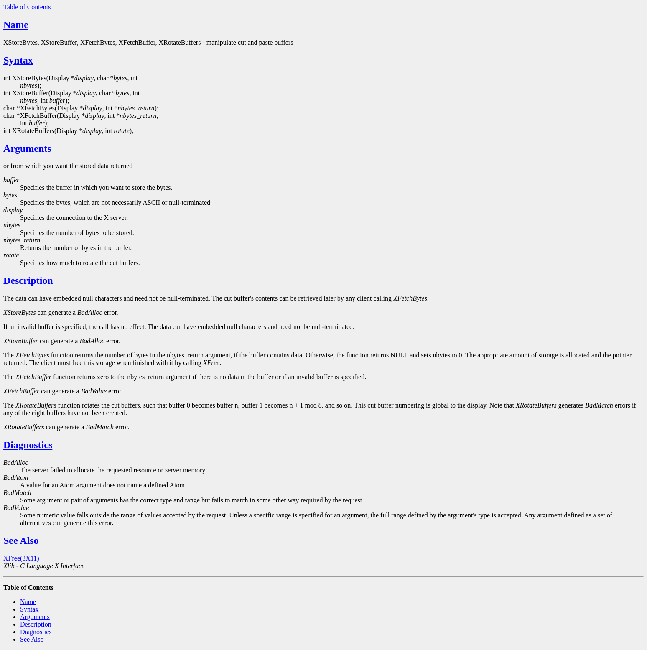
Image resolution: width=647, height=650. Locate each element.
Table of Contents (27, 6)
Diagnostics (27, 444)
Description (28, 280)
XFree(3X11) (21, 558)
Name (15, 24)
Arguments (27, 148)
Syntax (18, 60)
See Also (21, 540)
